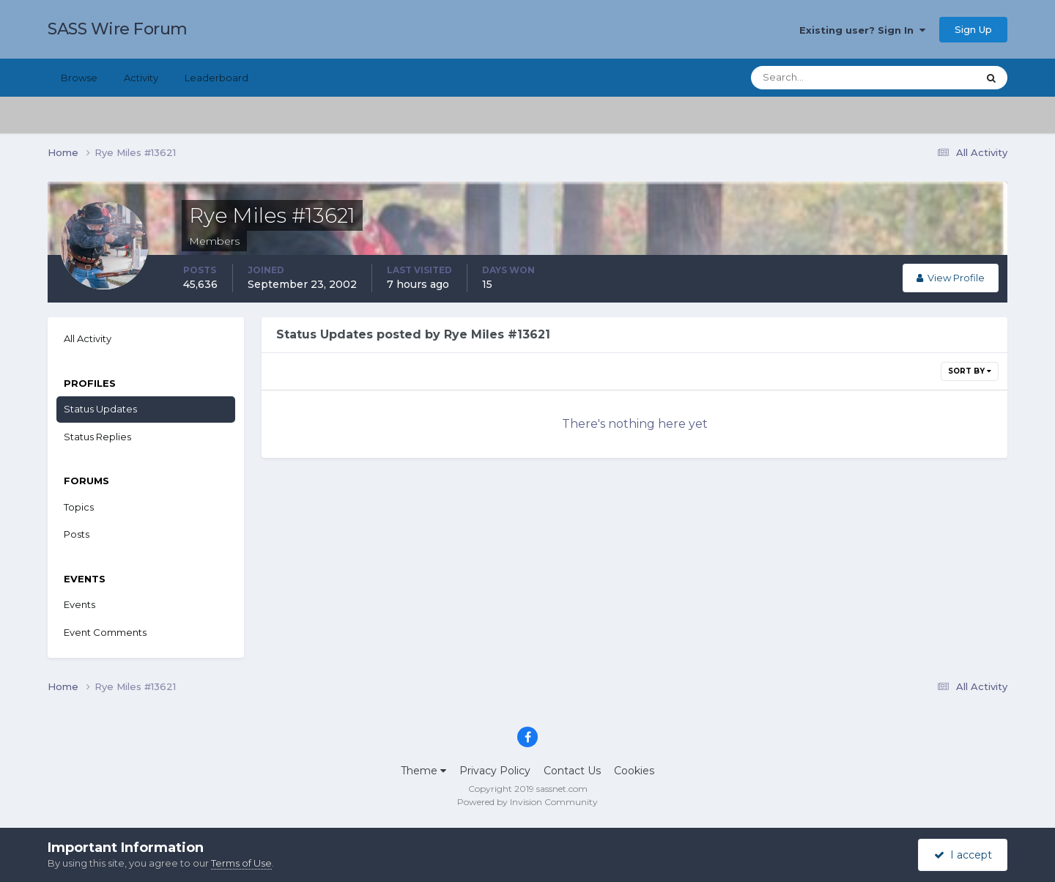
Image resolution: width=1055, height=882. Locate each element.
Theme (423, 770)
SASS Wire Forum (118, 29)
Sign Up (973, 29)
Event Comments (105, 632)
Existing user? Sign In (862, 30)
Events (79, 604)
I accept (963, 854)
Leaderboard (216, 78)
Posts (76, 534)
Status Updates (100, 409)
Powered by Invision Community (527, 801)
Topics (79, 507)
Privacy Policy (494, 770)
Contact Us (572, 770)
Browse (79, 78)
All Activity (87, 338)
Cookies (634, 770)
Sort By (969, 371)
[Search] (817, 77)
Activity (141, 78)
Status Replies (97, 436)
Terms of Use (241, 863)
